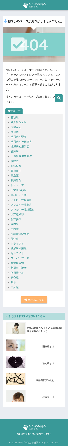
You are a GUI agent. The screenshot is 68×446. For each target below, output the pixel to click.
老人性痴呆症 (19, 122)
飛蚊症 (15, 238)
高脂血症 (16, 170)
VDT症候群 (17, 214)
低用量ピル (17, 272)
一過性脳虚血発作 (21, 156)
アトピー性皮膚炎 (21, 200)
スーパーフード (20, 258)
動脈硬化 (16, 180)
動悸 (13, 282)
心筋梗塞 (16, 166)
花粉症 (15, 117)
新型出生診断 (19, 267)
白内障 (15, 229)
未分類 (15, 287)
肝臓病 (15, 151)
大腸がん (16, 127)
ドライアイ (17, 243)
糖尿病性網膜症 (20, 146)
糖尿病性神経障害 (21, 141)
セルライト (17, 253)
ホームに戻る (34, 299)
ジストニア (17, 185)
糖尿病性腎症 (19, 136)
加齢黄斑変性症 (20, 234)
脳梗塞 (15, 161)
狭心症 (15, 277)
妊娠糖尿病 (17, 263)
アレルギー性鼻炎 (21, 204)
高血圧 (15, 175)
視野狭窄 (16, 219)
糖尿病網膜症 (19, 248)
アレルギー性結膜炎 (22, 209)
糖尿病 (15, 132)
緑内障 (15, 224)
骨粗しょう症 (19, 195)
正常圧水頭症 (19, 190)
